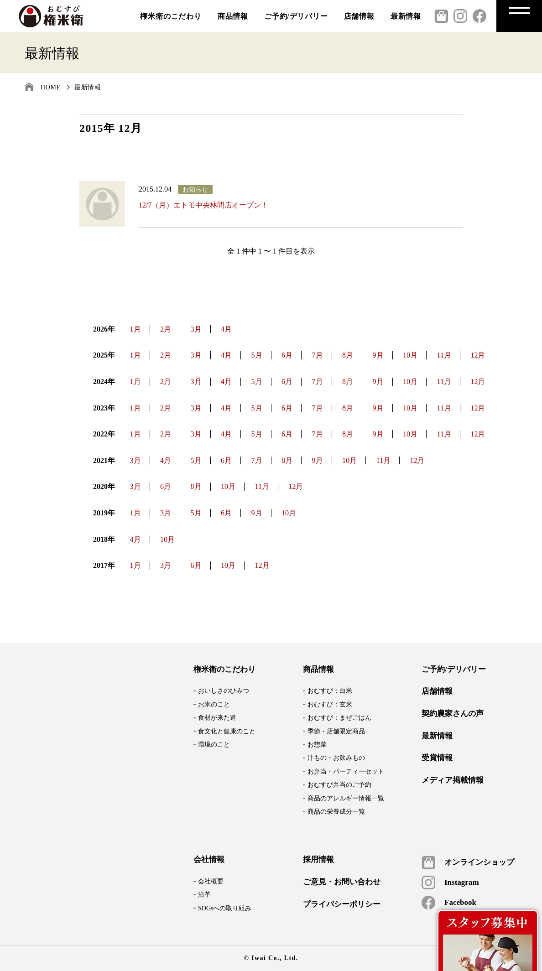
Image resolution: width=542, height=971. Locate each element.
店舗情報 (359, 16)
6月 (286, 355)
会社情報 (208, 860)
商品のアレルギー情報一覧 (345, 798)
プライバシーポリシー (341, 904)
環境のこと (214, 744)
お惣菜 (317, 744)
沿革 (204, 894)
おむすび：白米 (329, 690)
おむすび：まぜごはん (339, 717)
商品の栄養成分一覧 (336, 811)
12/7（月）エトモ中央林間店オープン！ (203, 205)
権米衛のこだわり (170, 16)
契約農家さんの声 (453, 714)
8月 (347, 355)
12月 (477, 355)
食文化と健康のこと (226, 731)
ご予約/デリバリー (296, 16)
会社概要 (211, 881)
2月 (165, 329)
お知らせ (195, 189)
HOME (51, 87)
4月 (226, 329)
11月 (444, 355)
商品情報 (233, 16)
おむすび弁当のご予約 (339, 784)
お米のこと (214, 704)
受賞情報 (437, 758)
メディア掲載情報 (453, 780)
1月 (135, 329)
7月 (317, 355)
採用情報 (318, 860)
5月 (256, 355)
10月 (410, 355)
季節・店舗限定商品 (336, 731)
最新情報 (406, 16)
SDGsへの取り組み (224, 908)
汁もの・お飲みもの (336, 757)
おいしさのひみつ (223, 690)
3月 (196, 329)
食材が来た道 (217, 717)
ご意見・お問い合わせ (341, 882)
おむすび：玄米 (329, 704)
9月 (378, 355)
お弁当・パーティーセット (345, 771)
